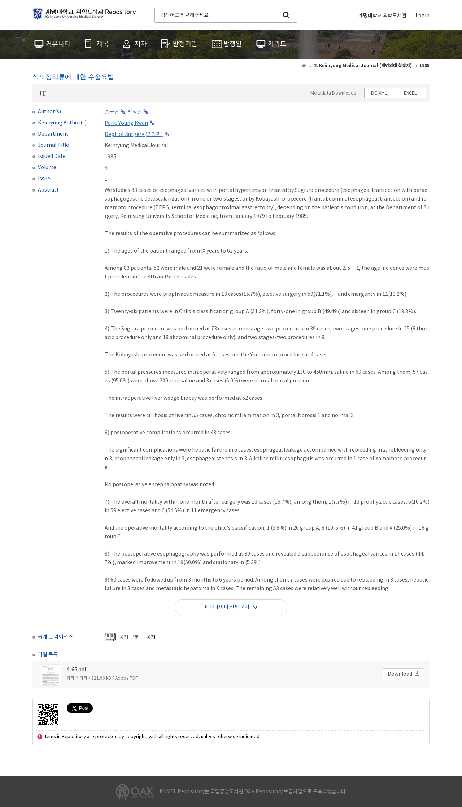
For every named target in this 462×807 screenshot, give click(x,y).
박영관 (135, 112)
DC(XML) (380, 93)
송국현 (112, 112)
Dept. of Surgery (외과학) (134, 134)
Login (422, 16)
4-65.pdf (76, 670)
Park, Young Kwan (126, 123)
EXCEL (410, 93)
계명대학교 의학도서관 (382, 16)
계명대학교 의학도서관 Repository (85, 14)
